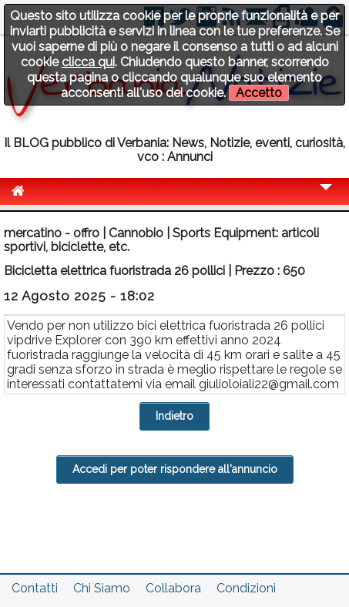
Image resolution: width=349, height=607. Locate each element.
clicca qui (88, 62)
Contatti (35, 588)
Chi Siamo (101, 588)
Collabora (173, 588)
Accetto (259, 93)
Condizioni (246, 588)
